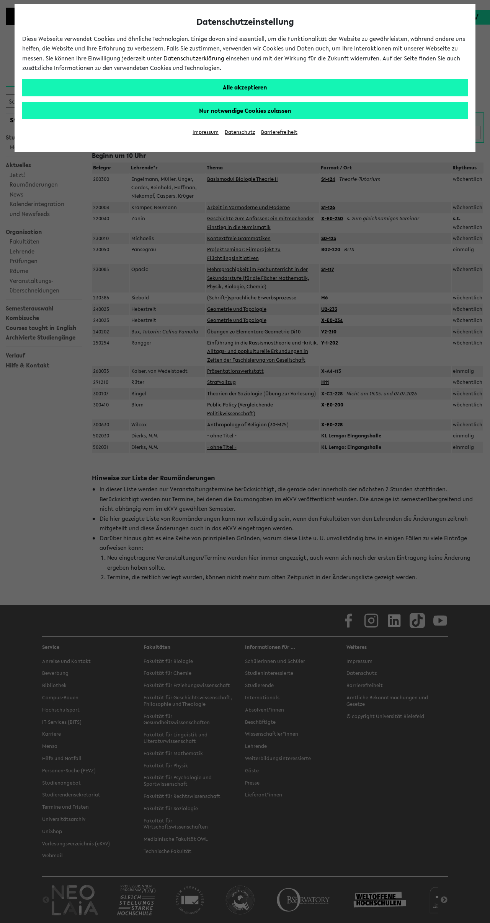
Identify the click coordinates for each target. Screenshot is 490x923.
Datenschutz (240, 132)
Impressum (206, 132)
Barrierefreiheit (279, 132)
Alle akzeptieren (245, 87)
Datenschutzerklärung (193, 58)
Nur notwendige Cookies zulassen (245, 110)
